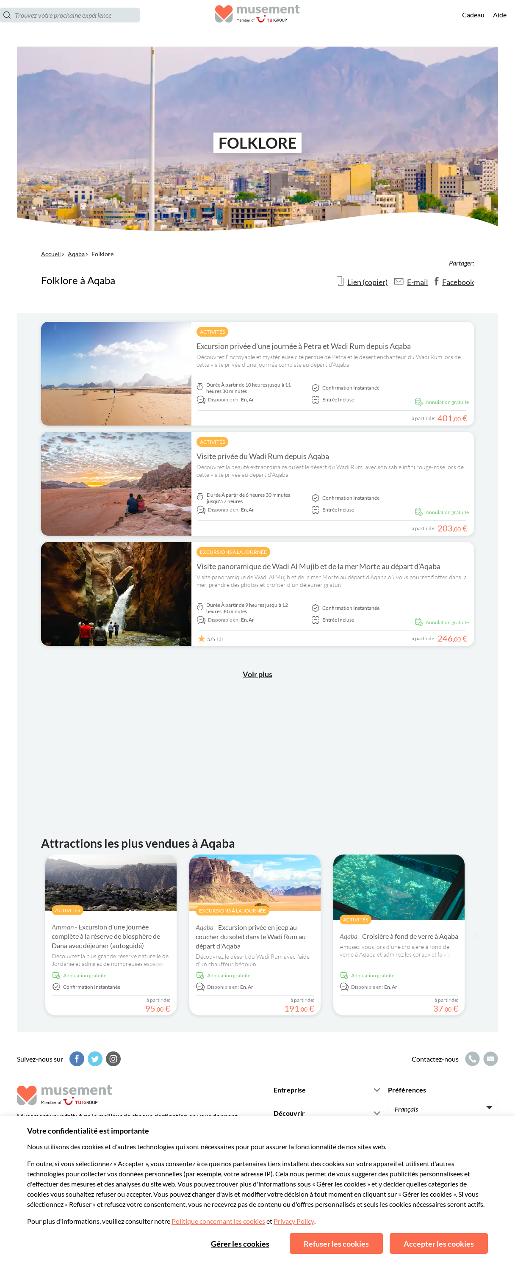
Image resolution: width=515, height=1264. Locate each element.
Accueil (51, 253)
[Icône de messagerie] (489, 1058)
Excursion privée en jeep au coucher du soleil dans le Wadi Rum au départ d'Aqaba (251, 936)
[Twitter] (94, 1058)
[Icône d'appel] (471, 1058)
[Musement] (257, 23)
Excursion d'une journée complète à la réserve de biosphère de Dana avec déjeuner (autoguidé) (106, 936)
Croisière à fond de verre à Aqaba (399, 936)
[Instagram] (112, 1058)
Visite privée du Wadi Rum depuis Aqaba (263, 456)
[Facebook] (75, 1058)
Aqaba (76, 253)
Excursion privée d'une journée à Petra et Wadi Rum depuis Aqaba (304, 346)
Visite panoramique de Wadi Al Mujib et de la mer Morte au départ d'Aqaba (318, 566)
